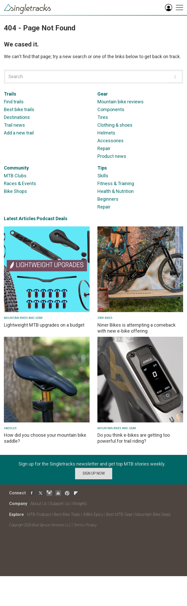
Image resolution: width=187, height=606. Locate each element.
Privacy (91, 525)
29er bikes (104, 318)
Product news (111, 156)
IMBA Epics (93, 514)
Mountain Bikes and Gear (23, 318)
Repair (103, 148)
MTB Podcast (39, 514)
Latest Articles (20, 218)
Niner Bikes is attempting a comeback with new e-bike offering (136, 328)
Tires (102, 117)
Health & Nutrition (115, 191)
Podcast (46, 218)
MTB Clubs (15, 175)
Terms (78, 525)
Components (110, 109)
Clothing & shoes (114, 125)
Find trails (14, 101)
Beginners (107, 199)
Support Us (59, 503)
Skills (102, 175)
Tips (102, 168)
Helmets (106, 133)
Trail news (14, 125)
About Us (38, 503)
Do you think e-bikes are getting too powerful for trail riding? (133, 438)
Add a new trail (19, 133)
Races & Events (20, 183)
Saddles (10, 428)
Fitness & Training (115, 183)
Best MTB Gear (119, 514)
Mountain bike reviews (120, 101)
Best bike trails (19, 109)
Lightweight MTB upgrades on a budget (44, 325)
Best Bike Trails (67, 514)
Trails (10, 94)
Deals (61, 218)
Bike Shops (15, 191)
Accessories (110, 140)
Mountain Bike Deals (153, 514)
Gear (102, 94)
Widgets (79, 503)
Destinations (17, 117)
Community (16, 168)
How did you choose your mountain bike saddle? (45, 438)
